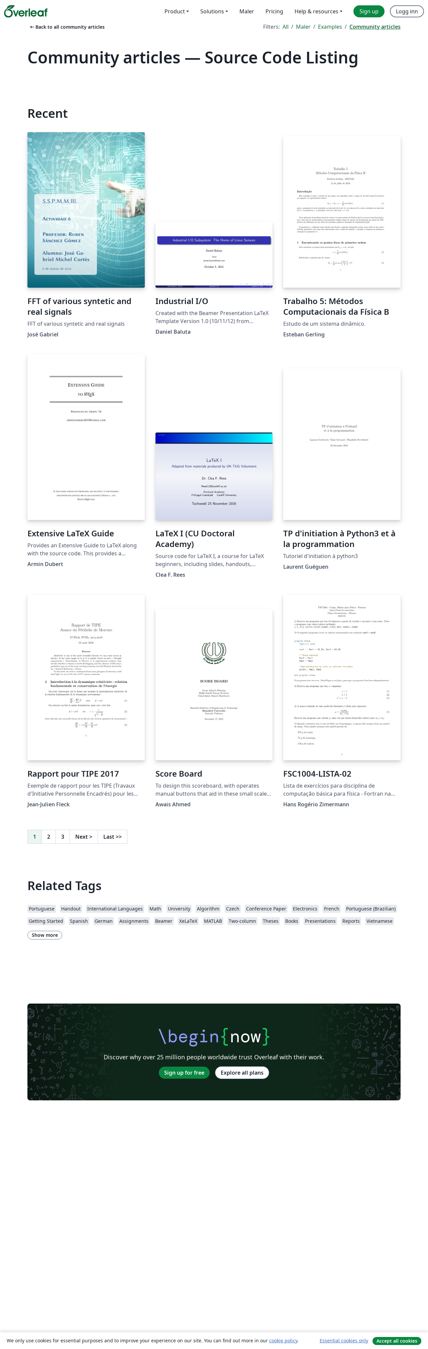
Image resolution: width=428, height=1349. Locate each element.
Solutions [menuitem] (212, 11)
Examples (330, 26)
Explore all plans (242, 1072)
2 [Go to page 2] (48, 836)
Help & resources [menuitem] (316, 11)
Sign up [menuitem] (369, 11)
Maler (303, 26)
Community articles (375, 26)
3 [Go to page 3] (62, 836)
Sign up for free (184, 1072)
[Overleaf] (25, 11)
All (286, 26)
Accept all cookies (397, 1341)
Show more (45, 935)
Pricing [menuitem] (274, 11)
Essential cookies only (344, 1340)
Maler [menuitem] (246, 11)
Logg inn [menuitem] (407, 11)
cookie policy (283, 1340)
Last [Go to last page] (112, 836)
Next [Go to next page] (83, 836)
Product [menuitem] (175, 11)
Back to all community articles (67, 27)
